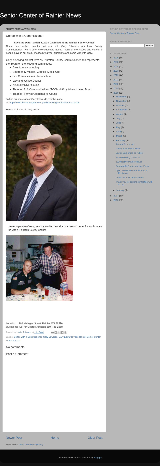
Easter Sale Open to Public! (129, 153)
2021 (116, 79)
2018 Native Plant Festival (129, 161)
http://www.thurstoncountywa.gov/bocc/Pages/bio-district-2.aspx (44, 102)
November (121, 101)
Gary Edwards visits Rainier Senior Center (80, 337)
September (122, 109)
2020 (116, 84)
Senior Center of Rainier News (40, 15)
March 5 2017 (13, 340)
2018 (116, 93)
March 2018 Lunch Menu (128, 148)
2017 (116, 195)
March (119, 136)
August (120, 114)
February (121, 140)
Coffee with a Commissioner (28, 337)
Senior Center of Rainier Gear (125, 33)
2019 (116, 88)
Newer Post (14, 437)
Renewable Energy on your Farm (132, 166)
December (121, 96)
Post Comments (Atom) (31, 444)
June (119, 123)
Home (55, 437)
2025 (116, 62)
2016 (116, 200)
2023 (116, 71)
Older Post (95, 437)
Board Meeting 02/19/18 (128, 157)
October (120, 105)
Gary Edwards (50, 337)
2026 (116, 57)
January (120, 190)
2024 (116, 66)
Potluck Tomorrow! (125, 144)
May (118, 127)
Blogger (98, 457)
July (118, 118)
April (118, 131)
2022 (116, 75)
